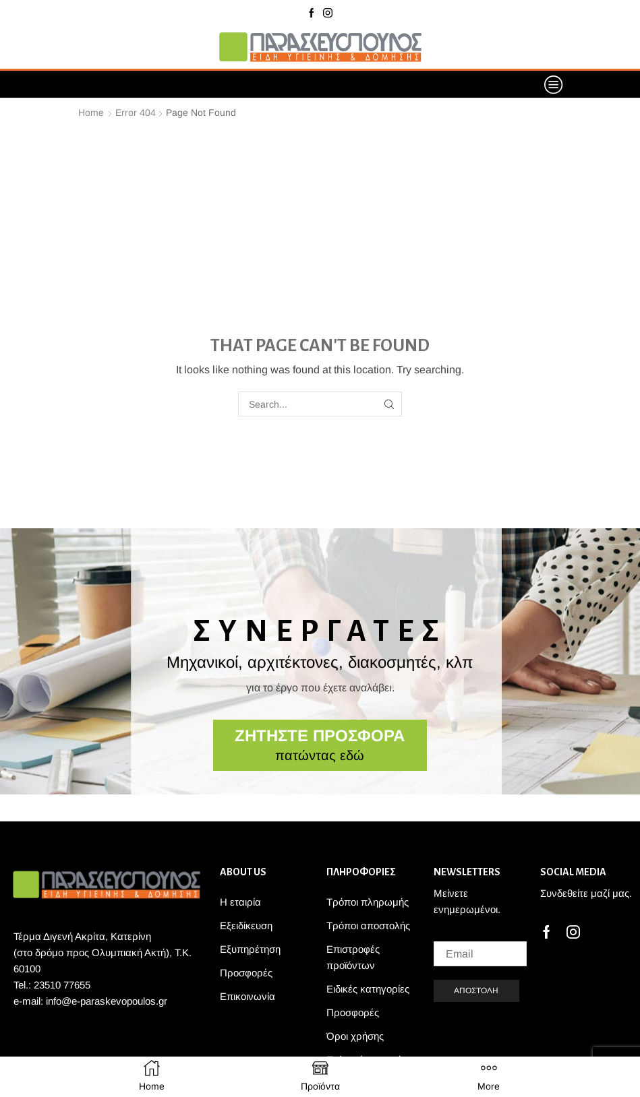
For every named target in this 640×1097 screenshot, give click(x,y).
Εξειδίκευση (246, 925)
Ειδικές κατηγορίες (367, 989)
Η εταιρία (240, 902)
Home (91, 112)
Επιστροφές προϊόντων (353, 957)
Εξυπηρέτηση (250, 949)
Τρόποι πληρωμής (367, 902)
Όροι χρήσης (355, 1036)
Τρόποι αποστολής (368, 925)
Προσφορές (246, 972)
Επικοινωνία (247, 996)
